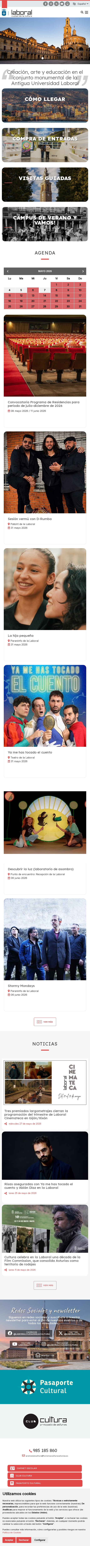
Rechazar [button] (24, 1540)
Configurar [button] (39, 1540)
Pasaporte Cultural (25, 1483)
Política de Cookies (12, 1532)
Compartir (5, 1124)
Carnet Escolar (23, 1468)
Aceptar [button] (9, 1540)
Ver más (48, 1285)
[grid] (45, 295)
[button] (83, 4)
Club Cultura (21, 1476)
